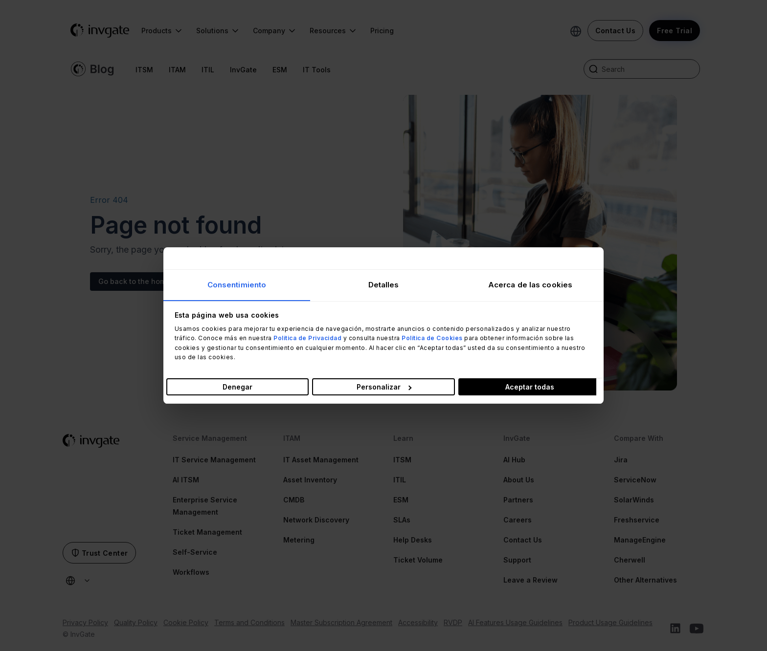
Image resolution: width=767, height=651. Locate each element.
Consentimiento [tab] (236, 284)
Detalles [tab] (383, 284)
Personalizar (384, 387)
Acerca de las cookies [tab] (530, 284)
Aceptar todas (529, 387)
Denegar (237, 387)
